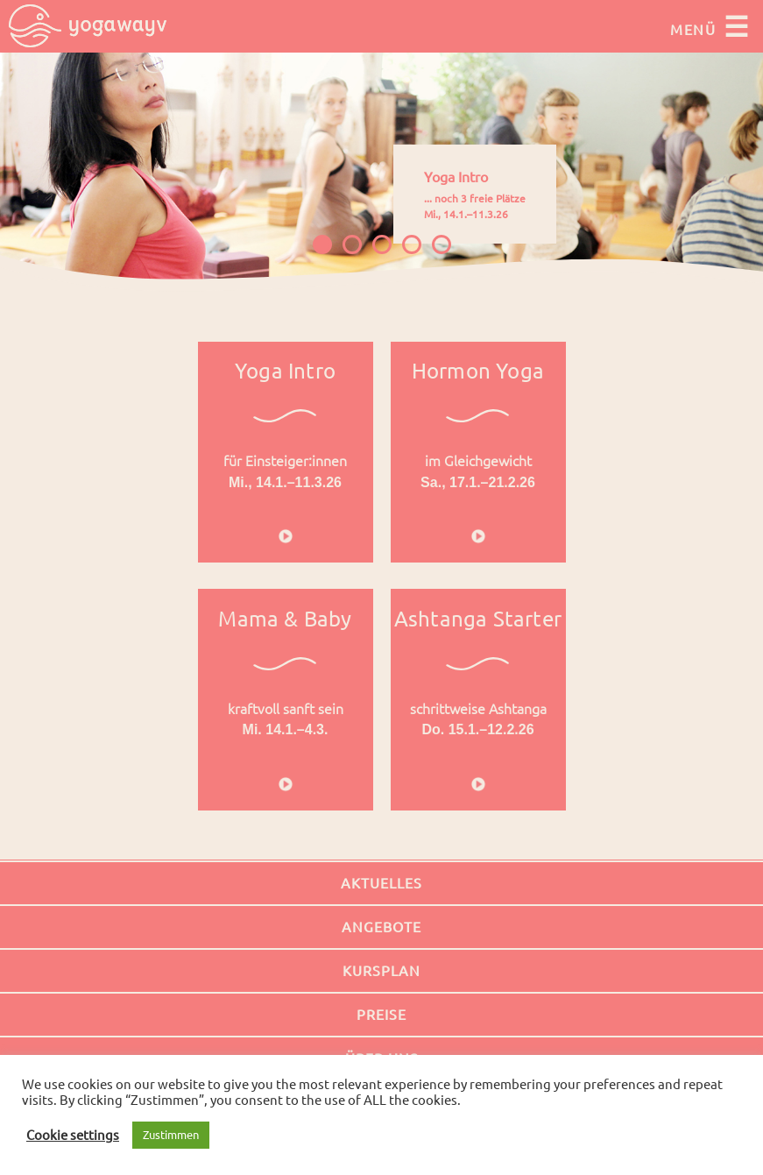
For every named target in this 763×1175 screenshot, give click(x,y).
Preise (381, 1015)
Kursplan (381, 971)
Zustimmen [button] (171, 1135)
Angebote (381, 927)
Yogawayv (87, 26)
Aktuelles (381, 883)
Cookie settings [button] (72, 1135)
